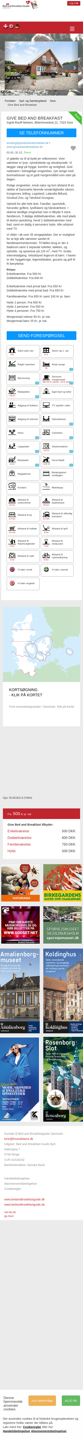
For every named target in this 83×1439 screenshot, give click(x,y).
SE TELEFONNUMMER (41, 133)
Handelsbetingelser (17, 1178)
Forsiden (10, 100)
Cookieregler (12, 1188)
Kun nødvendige (42, 1400)
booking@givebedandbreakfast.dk (27, 142)
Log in (73, 3)
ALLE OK (71, 1400)
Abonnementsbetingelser (20, 1183)
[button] (8, 65)
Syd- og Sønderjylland (32, 100)
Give (53, 100)
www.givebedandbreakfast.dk (24, 146)
